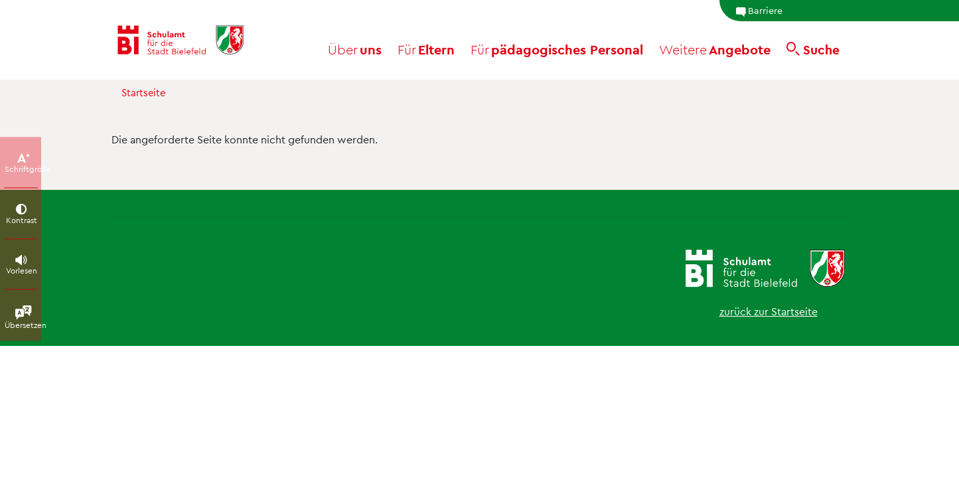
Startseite (143, 92)
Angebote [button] (715, 49)
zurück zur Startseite (768, 311)
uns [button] (355, 49)
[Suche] (813, 49)
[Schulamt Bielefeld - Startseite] (191, 39)
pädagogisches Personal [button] (557, 49)
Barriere (758, 10)
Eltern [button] (426, 49)
